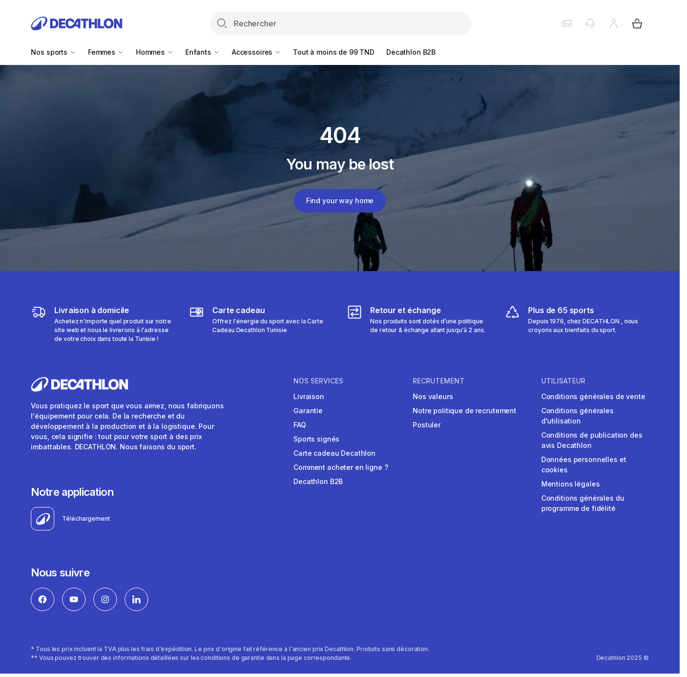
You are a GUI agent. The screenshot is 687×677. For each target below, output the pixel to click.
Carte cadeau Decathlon (334, 453)
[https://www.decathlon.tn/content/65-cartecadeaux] (260, 323)
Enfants (202, 52)
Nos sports (53, 52)
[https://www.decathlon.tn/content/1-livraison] (103, 323)
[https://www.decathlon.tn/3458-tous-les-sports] (576, 323)
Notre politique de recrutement (464, 410)
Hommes (155, 52)
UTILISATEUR (563, 381)
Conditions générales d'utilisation (577, 415)
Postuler (427, 425)
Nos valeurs (433, 396)
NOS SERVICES (318, 381)
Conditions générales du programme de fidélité (582, 503)
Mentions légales (570, 484)
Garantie (308, 410)
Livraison (308, 396)
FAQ (299, 425)
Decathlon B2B (411, 52)
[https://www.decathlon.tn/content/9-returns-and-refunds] (418, 323)
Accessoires (256, 52)
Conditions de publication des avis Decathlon (592, 440)
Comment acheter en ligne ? (340, 467)
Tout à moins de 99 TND (334, 52)
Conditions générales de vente (593, 396)
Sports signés (316, 439)
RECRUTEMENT (439, 381)
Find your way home (340, 200)
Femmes (106, 52)
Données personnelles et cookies (583, 464)
